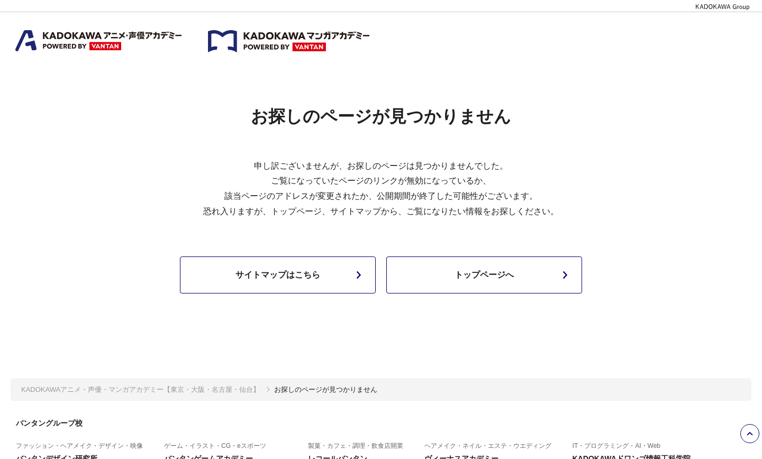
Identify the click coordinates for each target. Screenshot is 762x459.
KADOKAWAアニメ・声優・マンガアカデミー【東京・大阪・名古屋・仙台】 (140, 389)
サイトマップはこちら (300, 275)
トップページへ (513, 275)
